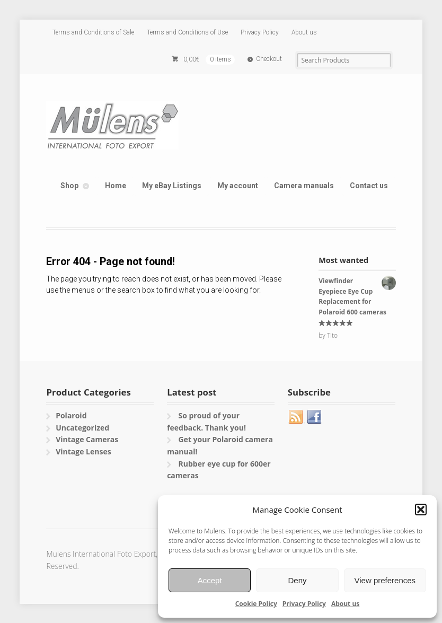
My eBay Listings (171, 185)
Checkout (269, 59)
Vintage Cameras (87, 439)
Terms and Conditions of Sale (93, 32)
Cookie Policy (256, 603)
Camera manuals (304, 185)
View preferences (385, 580)
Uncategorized (82, 428)
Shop (69, 185)
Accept (210, 580)
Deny (297, 580)
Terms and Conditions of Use (187, 32)
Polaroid (71, 415)
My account (237, 185)
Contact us (369, 185)
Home (115, 185)
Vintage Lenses (83, 451)
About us (345, 603)
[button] (421, 509)
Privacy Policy (304, 603)
